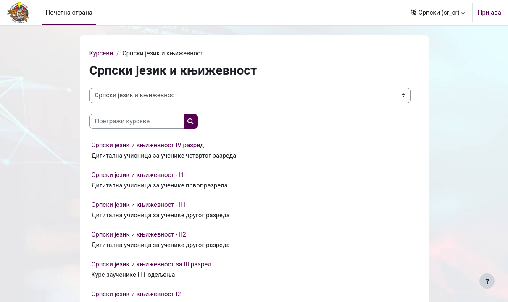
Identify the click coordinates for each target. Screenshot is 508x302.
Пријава (489, 12)
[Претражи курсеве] (136, 121)
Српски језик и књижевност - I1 (138, 175)
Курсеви (101, 53)
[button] (438, 12)
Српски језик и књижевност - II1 (139, 205)
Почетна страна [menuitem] (69, 12)
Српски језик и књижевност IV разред (148, 145)
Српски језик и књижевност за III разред (152, 265)
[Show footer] (487, 281)
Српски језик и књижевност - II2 (139, 235)
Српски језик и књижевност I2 (136, 295)
